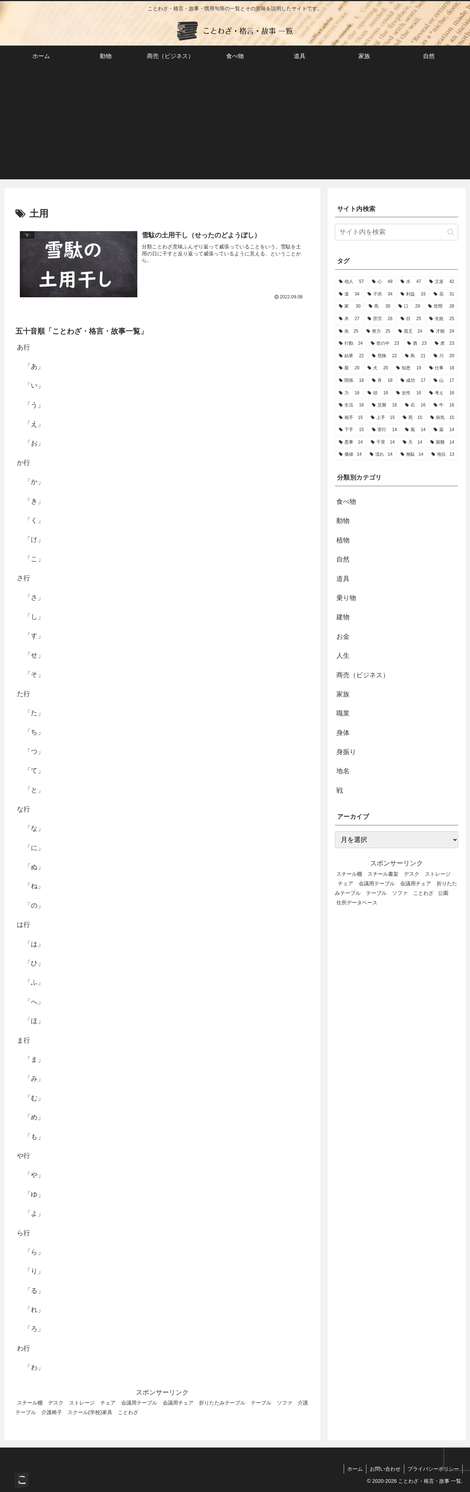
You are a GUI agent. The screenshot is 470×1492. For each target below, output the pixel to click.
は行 (23, 924)
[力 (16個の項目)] (349, 393)
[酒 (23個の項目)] (417, 343)
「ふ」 (34, 982)
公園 (443, 893)
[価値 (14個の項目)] (350, 454)
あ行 (23, 347)
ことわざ (128, 1412)
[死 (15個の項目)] (413, 417)
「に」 (34, 847)
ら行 (23, 1233)
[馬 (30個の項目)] (379, 306)
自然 (343, 559)
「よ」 (34, 1213)
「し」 (34, 616)
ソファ (284, 1403)
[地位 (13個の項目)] (443, 454)
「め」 (34, 1117)
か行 (23, 462)
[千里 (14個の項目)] (383, 442)
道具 (343, 578)
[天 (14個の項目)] (413, 442)
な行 (23, 809)
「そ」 (34, 674)
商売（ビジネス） (362, 675)
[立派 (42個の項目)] (442, 281)
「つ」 (34, 751)
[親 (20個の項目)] (349, 368)
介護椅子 (51, 1412)
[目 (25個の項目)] (410, 318)
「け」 (34, 540)
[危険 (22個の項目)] (384, 356)
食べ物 (346, 501)
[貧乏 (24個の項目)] (410, 331)
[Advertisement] (235, 127)
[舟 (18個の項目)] (382, 380)
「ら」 (34, 1252)
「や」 (34, 1175)
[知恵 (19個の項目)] (408, 368)
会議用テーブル (139, 1403)
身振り (346, 752)
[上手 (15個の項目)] (383, 417)
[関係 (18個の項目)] (351, 380)
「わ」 (34, 1367)
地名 (343, 771)
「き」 (34, 501)
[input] (396, 232)
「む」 (34, 1098)
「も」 (34, 1136)
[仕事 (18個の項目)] (442, 368)
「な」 (34, 828)
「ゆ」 (34, 1194)
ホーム (353, 1469)
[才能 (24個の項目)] (442, 331)
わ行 (23, 1348)
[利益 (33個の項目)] (413, 294)
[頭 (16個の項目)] (377, 393)
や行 (23, 1155)
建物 (343, 617)
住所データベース (356, 902)
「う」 (34, 405)
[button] (450, 232)
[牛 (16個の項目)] (444, 405)
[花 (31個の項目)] (444, 294)
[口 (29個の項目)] (409, 306)
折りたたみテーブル (222, 1403)
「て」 (34, 770)
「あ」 (34, 366)
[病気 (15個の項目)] (442, 417)
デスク (56, 1403)
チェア (108, 1403)
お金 (343, 636)
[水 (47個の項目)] (410, 281)
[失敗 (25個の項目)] (442, 318)
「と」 (34, 790)
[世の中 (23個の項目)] (385, 343)
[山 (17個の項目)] (444, 380)
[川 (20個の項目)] (444, 356)
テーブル (261, 1403)
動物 (343, 520)
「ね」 (34, 886)
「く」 (34, 520)
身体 (343, 732)
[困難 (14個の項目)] (442, 442)
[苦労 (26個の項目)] (380, 318)
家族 (343, 694)
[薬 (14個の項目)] (444, 429)
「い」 (34, 385)
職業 (343, 713)
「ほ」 (34, 1021)
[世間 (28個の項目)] (441, 306)
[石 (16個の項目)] (415, 405)
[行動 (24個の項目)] (351, 343)
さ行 (23, 578)
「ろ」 (34, 1329)
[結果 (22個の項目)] (351, 356)
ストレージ (82, 1403)
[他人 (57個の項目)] (351, 281)
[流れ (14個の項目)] (381, 454)
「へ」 (34, 1001)
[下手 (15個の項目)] (351, 429)
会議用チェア (178, 1403)
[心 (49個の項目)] (382, 281)
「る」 (34, 1290)
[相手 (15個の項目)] (351, 417)
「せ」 (34, 655)
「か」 (34, 481)
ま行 (23, 1040)
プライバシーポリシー (433, 1469)
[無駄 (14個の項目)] (412, 454)
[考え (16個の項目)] (442, 393)
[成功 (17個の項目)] (413, 380)
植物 (343, 540)
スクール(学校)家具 (90, 1412)
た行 (23, 693)
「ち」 (34, 732)
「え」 (34, 424)
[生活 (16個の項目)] (351, 405)
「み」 (34, 1078)
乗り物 (346, 598)
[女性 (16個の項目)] (408, 393)
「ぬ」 (34, 867)
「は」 (34, 944)
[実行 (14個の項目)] (384, 429)
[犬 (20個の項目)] (377, 368)
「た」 (34, 713)
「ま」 (34, 1059)
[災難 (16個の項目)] (384, 405)
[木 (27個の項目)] (349, 318)
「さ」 (34, 597)
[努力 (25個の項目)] (378, 331)
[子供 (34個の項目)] (380, 294)
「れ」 (34, 1309)
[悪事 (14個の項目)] (351, 442)
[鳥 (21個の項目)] (415, 356)
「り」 (34, 1271)
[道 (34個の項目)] (349, 294)
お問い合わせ (384, 1469)
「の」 (34, 905)
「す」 (34, 635)
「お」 (34, 443)
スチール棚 (30, 1403)
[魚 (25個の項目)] (349, 331)
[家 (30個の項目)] (350, 306)
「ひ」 (34, 963)
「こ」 (34, 559)
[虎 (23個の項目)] (444, 343)
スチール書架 (383, 874)
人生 (343, 655)
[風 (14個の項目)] (415, 429)
